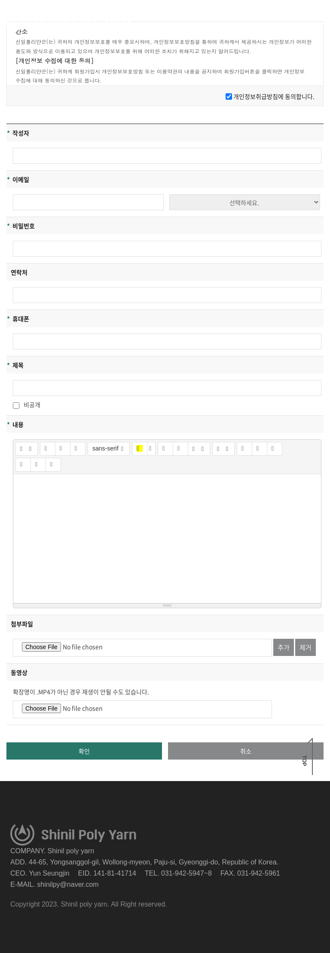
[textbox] (167, 538)
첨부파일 (22, 623)
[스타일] (26, 449)
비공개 (26, 404)
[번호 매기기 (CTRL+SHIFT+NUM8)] (180, 449)
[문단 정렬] (199, 449)
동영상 (19, 672)
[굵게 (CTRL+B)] (47, 449)
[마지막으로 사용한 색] (139, 449)
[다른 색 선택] (151, 449)
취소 (245, 751)
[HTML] (38, 465)
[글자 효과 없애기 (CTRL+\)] (78, 449)
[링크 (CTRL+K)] (244, 449)
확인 (84, 751)
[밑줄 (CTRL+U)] (62, 449)
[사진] (259, 449)
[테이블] (223, 449)
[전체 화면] (23, 465)
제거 (305, 647)
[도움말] (53, 465)
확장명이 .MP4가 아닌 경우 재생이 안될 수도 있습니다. (81, 691)
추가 (284, 647)
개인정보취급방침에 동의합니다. (274, 96)
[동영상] (274, 449)
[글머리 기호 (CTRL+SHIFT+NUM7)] (165, 449)
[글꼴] (109, 449)
